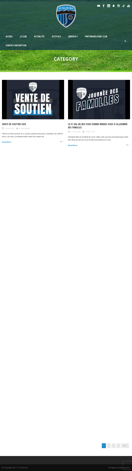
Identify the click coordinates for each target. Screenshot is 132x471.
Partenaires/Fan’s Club (96, 36)
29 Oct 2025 (9, 128)
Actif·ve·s (56, 36)
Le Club (23, 36)
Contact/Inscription (16, 45)
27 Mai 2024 (75, 131)
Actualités (39, 36)
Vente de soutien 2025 (14, 124)
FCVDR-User (90, 131)
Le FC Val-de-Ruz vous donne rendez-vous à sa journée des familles (98, 125)
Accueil (9, 36)
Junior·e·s (73, 36)
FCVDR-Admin (24, 128)
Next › (125, 445)
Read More (6, 142)
